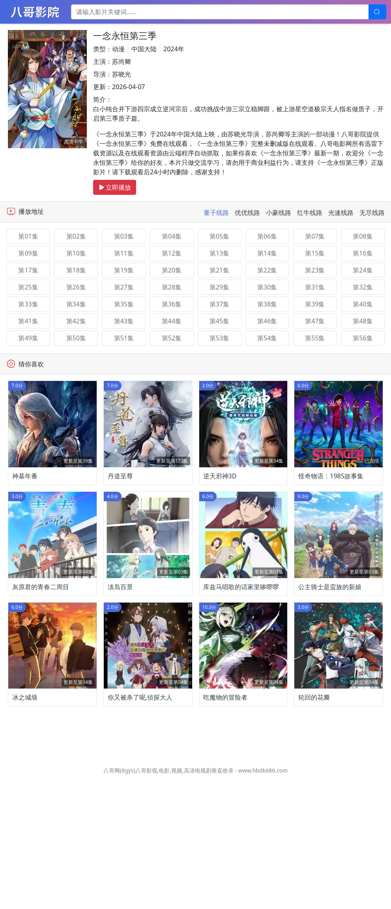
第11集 (124, 253)
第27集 (124, 287)
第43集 (124, 321)
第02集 (76, 236)
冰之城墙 (24, 825)
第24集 (362, 270)
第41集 (28, 321)
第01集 (28, 236)
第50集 (76, 338)
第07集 (315, 236)
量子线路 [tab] (216, 212)
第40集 (362, 304)
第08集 (362, 236)
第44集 (171, 321)
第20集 (171, 270)
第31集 (315, 287)
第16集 (362, 253)
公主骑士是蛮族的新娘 (329, 672)
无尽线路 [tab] (372, 212)
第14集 (267, 253)
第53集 (219, 338)
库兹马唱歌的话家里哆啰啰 (241, 672)
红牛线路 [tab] (309, 212)
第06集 (267, 236)
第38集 (267, 304)
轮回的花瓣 (314, 825)
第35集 (124, 304)
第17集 (28, 270)
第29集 (219, 287)
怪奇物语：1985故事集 (330, 518)
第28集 (171, 287)
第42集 (76, 321)
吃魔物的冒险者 (225, 825)
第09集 (28, 253)
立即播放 (114, 187)
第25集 (28, 287)
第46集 (267, 321)
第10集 (76, 253)
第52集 (171, 338)
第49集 (28, 338)
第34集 (76, 304)
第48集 (362, 321)
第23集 (315, 270)
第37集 (219, 304)
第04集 (171, 236)
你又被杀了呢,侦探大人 (140, 825)
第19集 (124, 270)
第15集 (315, 253)
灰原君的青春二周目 (40, 672)
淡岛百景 (120, 672)
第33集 (28, 304)
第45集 (219, 321)
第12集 (171, 253)
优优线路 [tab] (247, 212)
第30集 (267, 287)
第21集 (219, 270)
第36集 (171, 304)
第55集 (315, 338)
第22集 (267, 270)
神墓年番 (24, 518)
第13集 (219, 253)
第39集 (315, 304)
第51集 (124, 338)
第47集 (315, 321)
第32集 (362, 287)
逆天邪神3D (220, 518)
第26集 (76, 287)
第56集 (362, 338)
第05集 (219, 236)
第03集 (124, 236)
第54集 (267, 338)
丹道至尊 (120, 518)
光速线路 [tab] (341, 212)
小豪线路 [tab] (278, 212)
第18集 (76, 270)
